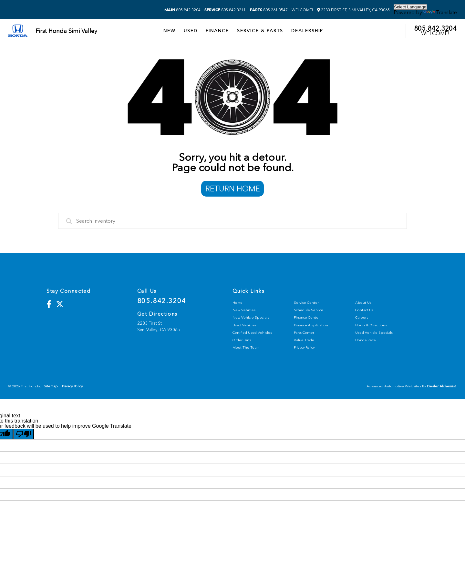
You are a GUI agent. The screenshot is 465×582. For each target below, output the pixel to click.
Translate (440, 12)
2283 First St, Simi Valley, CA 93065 (353, 10)
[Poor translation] (23, 434)
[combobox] (232, 221)
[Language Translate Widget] (410, 7)
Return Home (232, 188)
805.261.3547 (269, 10)
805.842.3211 (225, 10)
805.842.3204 (182, 10)
